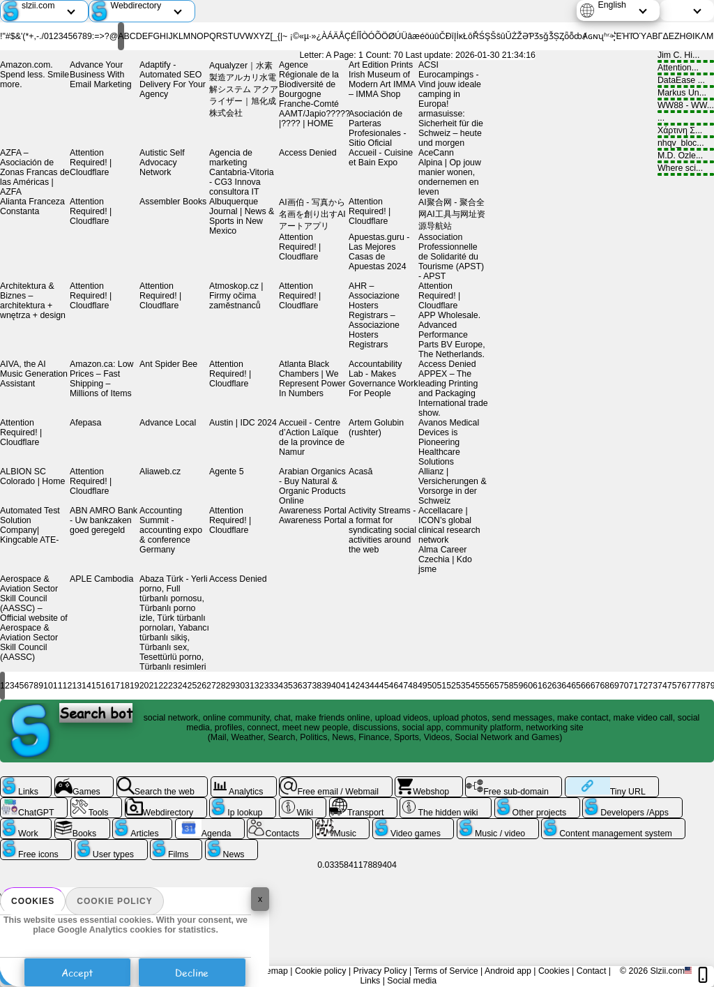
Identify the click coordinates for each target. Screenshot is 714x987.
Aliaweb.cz (160, 471)
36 (298, 686)
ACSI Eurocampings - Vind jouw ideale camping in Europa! (449, 84)
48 (413, 686)
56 (489, 686)
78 (701, 686)
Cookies (32, 901)
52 (451, 686)
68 (604, 686)
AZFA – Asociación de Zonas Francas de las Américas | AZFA (35, 172)
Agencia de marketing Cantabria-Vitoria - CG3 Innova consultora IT (241, 172)
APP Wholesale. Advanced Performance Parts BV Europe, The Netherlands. (451, 334)
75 (672, 686)
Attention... (686, 69)
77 (691, 686)
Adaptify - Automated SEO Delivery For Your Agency (172, 79)
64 (566, 686)
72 (643, 686)
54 (471, 686)
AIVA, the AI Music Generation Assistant (34, 374)
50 (432, 686)
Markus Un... (686, 94)
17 (115, 686)
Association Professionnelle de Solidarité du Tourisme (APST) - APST (451, 256)
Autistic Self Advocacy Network (162, 162)
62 (547, 686)
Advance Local (167, 423)
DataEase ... (686, 81)
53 (461, 686)
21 (153, 686)
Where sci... (686, 169)
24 (183, 686)
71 (634, 686)
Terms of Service (445, 971)
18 (125, 686)
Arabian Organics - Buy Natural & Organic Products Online (312, 486)
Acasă (360, 471)
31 (250, 686)
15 (96, 686)
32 (259, 686)
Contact (592, 971)
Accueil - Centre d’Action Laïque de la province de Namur (311, 437)
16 (106, 686)
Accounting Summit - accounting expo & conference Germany (170, 530)
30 (240, 686)
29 (231, 686)
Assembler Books (172, 201)
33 (269, 686)
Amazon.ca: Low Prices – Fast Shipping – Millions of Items (101, 378)
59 (519, 686)
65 (576, 686)
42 (355, 686)
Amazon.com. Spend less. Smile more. (34, 74)
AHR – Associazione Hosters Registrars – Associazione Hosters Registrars (374, 315)
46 (394, 686)
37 (307, 686)
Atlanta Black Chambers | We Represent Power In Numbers (312, 378)
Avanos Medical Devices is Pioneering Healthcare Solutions (448, 442)
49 (422, 686)
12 (68, 686)
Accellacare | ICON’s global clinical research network (449, 525)
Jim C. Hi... (686, 56)
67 (595, 686)
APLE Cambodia (102, 579)
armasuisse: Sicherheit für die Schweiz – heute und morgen (450, 128)
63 (557, 686)
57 (499, 686)
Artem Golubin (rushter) (376, 427)
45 (384, 686)
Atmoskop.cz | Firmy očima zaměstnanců (236, 295)
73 (653, 686)
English (612, 5)
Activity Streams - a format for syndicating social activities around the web (382, 530)
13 (77, 686)
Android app (508, 971)
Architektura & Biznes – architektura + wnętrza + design (33, 300)
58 (509, 686)
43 (365, 686)
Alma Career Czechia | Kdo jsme (445, 559)
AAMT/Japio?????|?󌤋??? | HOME (314, 118)
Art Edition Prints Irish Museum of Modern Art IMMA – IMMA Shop (382, 79)
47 (403, 686)
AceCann (436, 153)
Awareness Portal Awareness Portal (313, 515)
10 (48, 686)
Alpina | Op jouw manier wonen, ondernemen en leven (449, 177)
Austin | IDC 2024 (243, 423)
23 (173, 686)
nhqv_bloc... (686, 144)
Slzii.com (667, 971)
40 (336, 686)
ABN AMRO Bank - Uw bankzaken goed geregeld (103, 520)
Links (370, 981)
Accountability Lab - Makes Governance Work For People (383, 378)
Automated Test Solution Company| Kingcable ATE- (30, 525)
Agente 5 (226, 471)
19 (134, 686)
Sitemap (271, 971)
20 (144, 686)
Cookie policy (114, 901)
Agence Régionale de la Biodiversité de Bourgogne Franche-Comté (309, 84)
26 (201, 686)
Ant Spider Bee (168, 364)
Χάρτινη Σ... (686, 132)
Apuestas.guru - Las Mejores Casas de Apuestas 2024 (379, 251)
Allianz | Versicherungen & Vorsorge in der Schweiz (452, 486)
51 (441, 686)
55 (480, 686)
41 (346, 686)
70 (624, 686)
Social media (411, 981)
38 (316, 686)
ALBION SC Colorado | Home (32, 476)
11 (58, 686)
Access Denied (308, 153)
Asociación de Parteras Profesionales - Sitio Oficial (378, 128)
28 (221, 686)
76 (682, 686)
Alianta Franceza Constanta (32, 206)
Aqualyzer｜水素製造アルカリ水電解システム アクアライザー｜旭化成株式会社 (243, 89)
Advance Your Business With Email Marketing (101, 74)
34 (278, 686)
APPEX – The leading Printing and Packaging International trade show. (453, 393)
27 (211, 686)
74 (662, 686)
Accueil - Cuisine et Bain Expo (381, 157)
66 (586, 686)
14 (86, 686)
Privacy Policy (380, 971)
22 (163, 686)
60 (528, 686)
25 (192, 686)
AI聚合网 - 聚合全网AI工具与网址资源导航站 (451, 214)
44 (374, 686)
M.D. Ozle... (686, 157)
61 (537, 686)
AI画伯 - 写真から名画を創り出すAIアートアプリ (312, 214)
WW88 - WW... (686, 106)
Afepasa (85, 423)
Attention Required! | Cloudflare (91, 162)
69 (614, 686)
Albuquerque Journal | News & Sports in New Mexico (241, 216)
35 (288, 686)
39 (326, 686)
